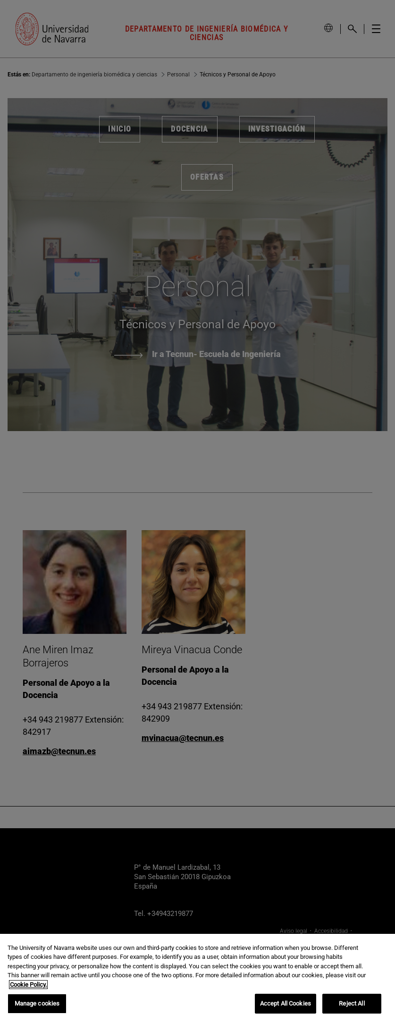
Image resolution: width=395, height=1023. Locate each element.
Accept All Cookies (285, 1003)
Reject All (351, 1003)
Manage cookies (37, 1003)
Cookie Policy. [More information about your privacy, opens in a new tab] (28, 984)
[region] (197, 978)
